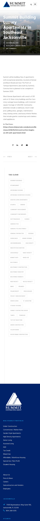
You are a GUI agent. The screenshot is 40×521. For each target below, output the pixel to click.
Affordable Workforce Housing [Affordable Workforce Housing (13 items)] (20, 195)
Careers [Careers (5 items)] (22, 205)
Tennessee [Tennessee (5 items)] (22, 315)
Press (13, 46)
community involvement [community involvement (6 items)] (18, 210)
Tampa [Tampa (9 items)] (12, 315)
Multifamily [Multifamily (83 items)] (14, 262)
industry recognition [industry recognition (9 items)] (17, 248)
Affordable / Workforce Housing (14, 417)
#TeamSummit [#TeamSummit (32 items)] (14, 185)
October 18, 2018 (12, 43)
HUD (4, 407)
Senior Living (7, 400)
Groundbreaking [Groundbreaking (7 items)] (15, 243)
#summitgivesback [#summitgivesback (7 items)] (16, 181)
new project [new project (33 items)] (14, 282)
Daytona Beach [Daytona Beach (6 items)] (15, 219)
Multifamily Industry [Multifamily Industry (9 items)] (17, 272)
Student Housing (9, 424)
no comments (11, 49)
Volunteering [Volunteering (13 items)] (14, 330)
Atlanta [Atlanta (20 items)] (12, 205)
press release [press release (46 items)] (28, 291)
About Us (6, 434)
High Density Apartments (12, 396)
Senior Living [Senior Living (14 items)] (14, 301)
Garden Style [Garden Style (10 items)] (14, 224)
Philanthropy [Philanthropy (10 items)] (14, 291)
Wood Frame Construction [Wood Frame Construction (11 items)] (19, 335)
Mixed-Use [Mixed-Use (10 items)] (26, 258)
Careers (5, 441)
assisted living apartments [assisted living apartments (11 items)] (18, 200)
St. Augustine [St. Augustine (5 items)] (27, 301)
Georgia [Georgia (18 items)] (30, 234)
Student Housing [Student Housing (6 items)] (15, 306)
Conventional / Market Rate (12, 389)
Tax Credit (6, 410)
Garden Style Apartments (12, 393)
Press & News (8, 438)
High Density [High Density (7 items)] (29, 243)
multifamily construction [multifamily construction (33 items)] (18, 267)
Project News (21, 46)
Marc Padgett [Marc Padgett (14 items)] (27, 253)
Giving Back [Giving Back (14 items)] (14, 238)
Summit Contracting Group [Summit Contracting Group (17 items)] (19, 311)
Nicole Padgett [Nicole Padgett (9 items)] (28, 282)
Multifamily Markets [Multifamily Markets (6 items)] (16, 277)
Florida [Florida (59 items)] (27, 219)
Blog (8, 46)
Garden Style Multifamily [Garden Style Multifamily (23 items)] (18, 229)
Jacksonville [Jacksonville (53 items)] (14, 253)
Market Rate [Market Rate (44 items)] (14, 258)
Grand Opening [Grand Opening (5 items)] (27, 238)
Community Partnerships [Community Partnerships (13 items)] (18, 214)
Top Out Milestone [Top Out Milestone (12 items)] (16, 320)
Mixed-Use (7, 413)
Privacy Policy (22, 516)
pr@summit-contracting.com (16, 498)
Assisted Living (8, 403)
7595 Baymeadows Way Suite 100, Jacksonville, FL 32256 (17, 466)
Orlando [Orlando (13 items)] (21, 287)
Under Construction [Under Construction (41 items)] (17, 325)
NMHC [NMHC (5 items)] (12, 287)
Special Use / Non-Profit (11, 420)
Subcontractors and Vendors (13, 445)
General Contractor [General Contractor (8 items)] (17, 234)
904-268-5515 (11, 470)
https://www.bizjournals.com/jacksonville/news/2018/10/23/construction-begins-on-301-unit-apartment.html (19, 130)
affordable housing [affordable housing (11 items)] (16, 190)
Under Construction (10, 386)
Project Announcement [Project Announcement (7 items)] (17, 296)
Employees (7, 448)
